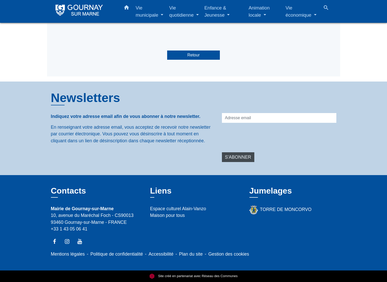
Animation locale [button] (259, 11)
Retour (193, 55)
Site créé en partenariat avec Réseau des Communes (193, 276)
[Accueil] (83, 11)
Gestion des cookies (228, 254)
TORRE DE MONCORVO (280, 209)
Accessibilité (161, 254)
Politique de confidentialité (116, 254)
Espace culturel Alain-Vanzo (178, 208)
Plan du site (191, 254)
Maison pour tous (167, 215)
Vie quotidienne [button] (182, 11)
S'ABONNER (238, 157)
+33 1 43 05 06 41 (69, 228)
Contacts (68, 190)
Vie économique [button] (299, 11)
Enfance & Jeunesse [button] (215, 11)
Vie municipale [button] (148, 11)
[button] (126, 8)
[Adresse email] (279, 118)
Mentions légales (68, 254)
